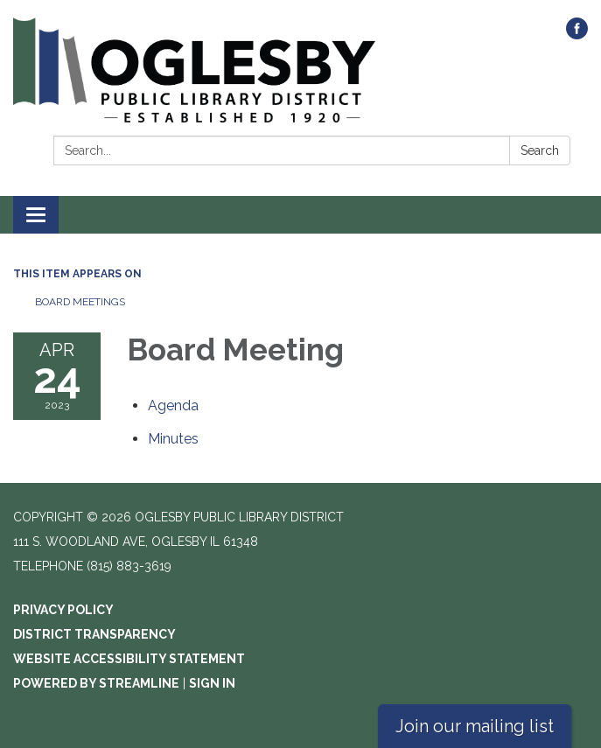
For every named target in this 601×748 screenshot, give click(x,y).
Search (540, 150)
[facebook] (577, 34)
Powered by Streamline (96, 683)
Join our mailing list (474, 726)
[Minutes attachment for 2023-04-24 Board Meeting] (173, 438)
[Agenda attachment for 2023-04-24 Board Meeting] (173, 405)
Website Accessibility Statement (129, 659)
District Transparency (94, 634)
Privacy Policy (63, 610)
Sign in (212, 683)
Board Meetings (80, 302)
